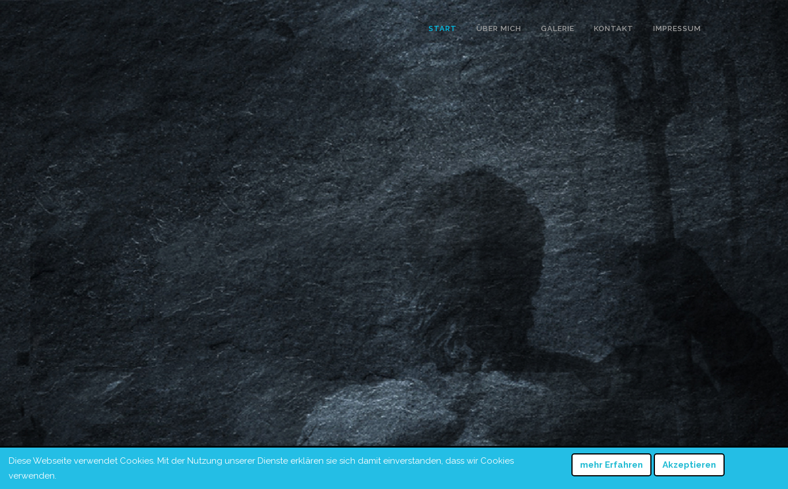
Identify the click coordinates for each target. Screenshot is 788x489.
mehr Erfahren (611, 465)
